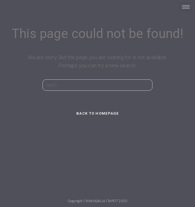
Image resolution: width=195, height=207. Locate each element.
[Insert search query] (97, 85)
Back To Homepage (97, 113)
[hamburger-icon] (186, 7)
